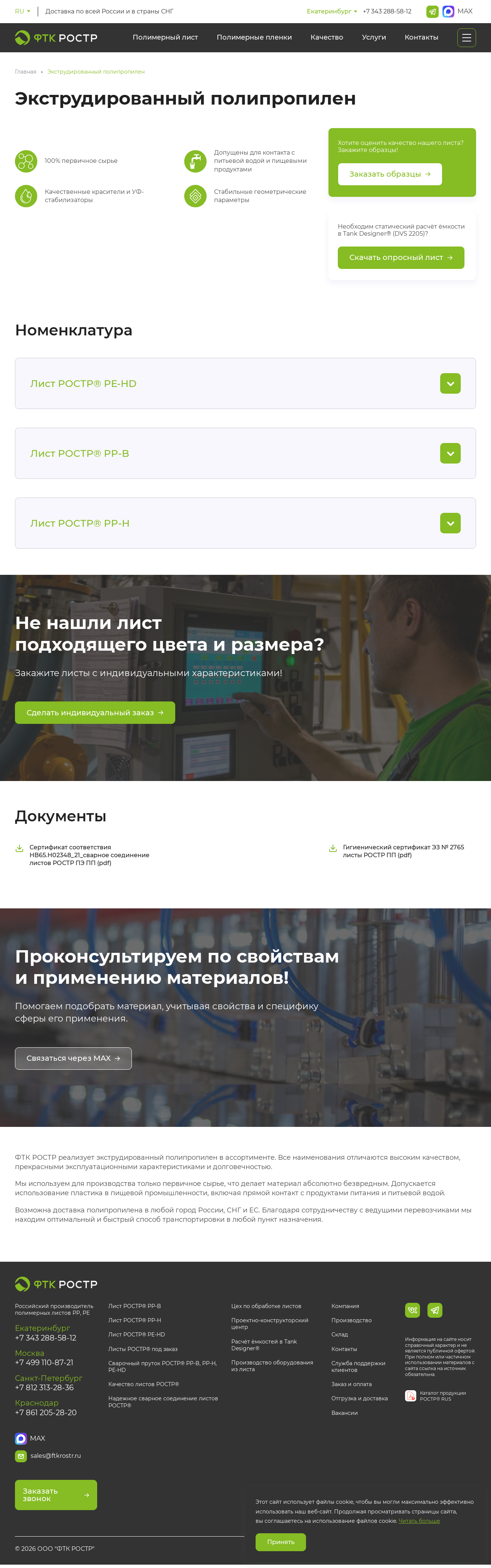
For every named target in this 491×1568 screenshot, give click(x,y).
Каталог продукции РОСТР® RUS (443, 1397)
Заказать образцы (390, 174)
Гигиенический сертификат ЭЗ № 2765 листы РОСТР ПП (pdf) (396, 852)
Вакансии (344, 1413)
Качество (327, 37)
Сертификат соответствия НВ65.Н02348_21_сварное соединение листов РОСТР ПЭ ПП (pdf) (82, 856)
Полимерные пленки (254, 37)
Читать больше (419, 1521)
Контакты (422, 37)
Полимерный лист (165, 37)
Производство (351, 1321)
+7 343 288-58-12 (387, 11)
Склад (339, 1335)
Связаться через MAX (73, 1059)
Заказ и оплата (351, 1385)
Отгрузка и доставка (359, 1399)
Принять (280, 1542)
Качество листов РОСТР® (143, 1385)
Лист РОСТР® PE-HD (136, 1335)
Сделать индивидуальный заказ (95, 714)
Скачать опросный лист (401, 258)
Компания (345, 1307)
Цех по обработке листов (266, 1307)
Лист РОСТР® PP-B (134, 1307)
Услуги (374, 37)
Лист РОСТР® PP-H (134, 1321)
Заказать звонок (56, 1498)
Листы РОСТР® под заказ (142, 1350)
